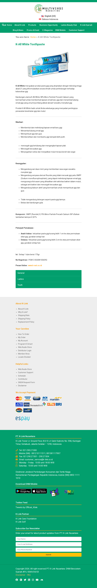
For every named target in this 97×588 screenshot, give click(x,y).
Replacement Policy (26, 322)
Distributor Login (24, 350)
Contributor (22, 379)
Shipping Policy (24, 319)
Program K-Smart (25, 344)
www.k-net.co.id (35, 265)
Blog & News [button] (18, 30)
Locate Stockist (24, 357)
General (21, 273)
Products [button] (32, 25)
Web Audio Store (25, 347)
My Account (23, 341)
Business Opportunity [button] (49, 25)
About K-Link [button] (20, 25)
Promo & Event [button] (33, 30)
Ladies (21, 279)
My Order (22, 337)
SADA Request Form (26, 382)
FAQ (29, 575)
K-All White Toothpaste (30, 44)
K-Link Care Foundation (26, 518)
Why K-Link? (23, 312)
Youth (20, 285)
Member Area (23, 354)
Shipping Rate (23, 315)
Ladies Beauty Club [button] (69, 25)
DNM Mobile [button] (60, 30)
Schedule (22, 376)
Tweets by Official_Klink (26, 507)
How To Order (23, 334)
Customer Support (76, 30)
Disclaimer (22, 386)
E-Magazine (47, 30)
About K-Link (23, 309)
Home (9, 25)
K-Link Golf (21, 522)
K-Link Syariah (86, 25)
